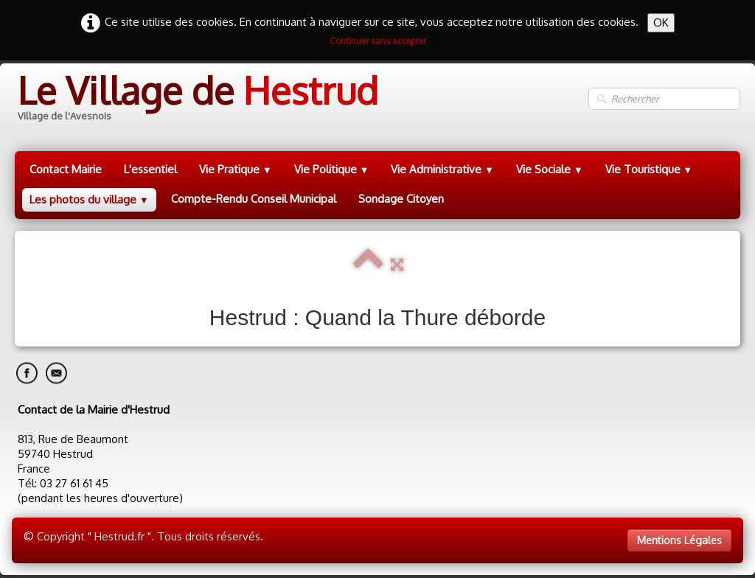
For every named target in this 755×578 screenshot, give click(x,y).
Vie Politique (331, 169)
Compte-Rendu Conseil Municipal (253, 199)
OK (661, 22)
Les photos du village (89, 199)
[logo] (196, 99)
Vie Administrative (442, 169)
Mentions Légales (679, 540)
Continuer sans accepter (378, 40)
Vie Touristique (649, 169)
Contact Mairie (65, 169)
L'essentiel (150, 169)
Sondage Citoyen (401, 199)
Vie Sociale (549, 169)
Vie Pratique (235, 169)
